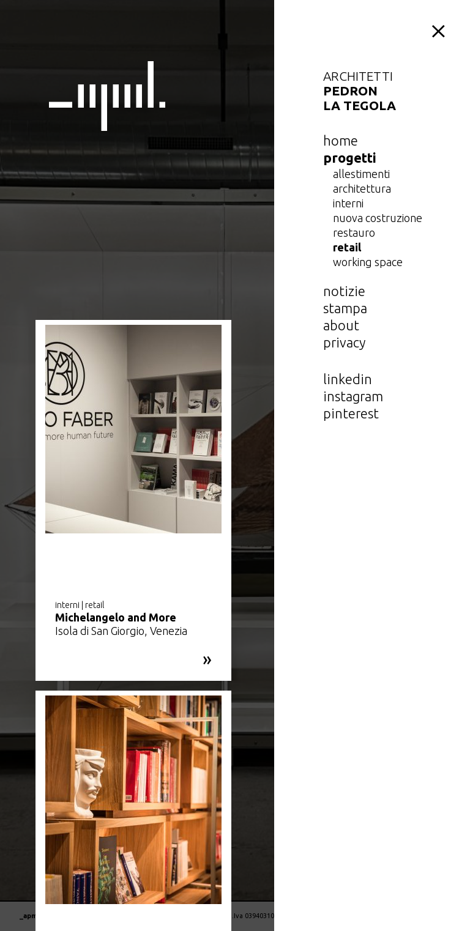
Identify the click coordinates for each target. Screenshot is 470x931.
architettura (362, 188)
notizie (344, 291)
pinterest (351, 413)
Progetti (349, 157)
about (341, 325)
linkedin (347, 379)
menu (440, 29)
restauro (354, 232)
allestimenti (361, 174)
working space (368, 262)
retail (347, 247)
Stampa (345, 308)
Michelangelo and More (115, 617)
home (340, 140)
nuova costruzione (377, 218)
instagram (353, 396)
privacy (344, 342)
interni (348, 203)
